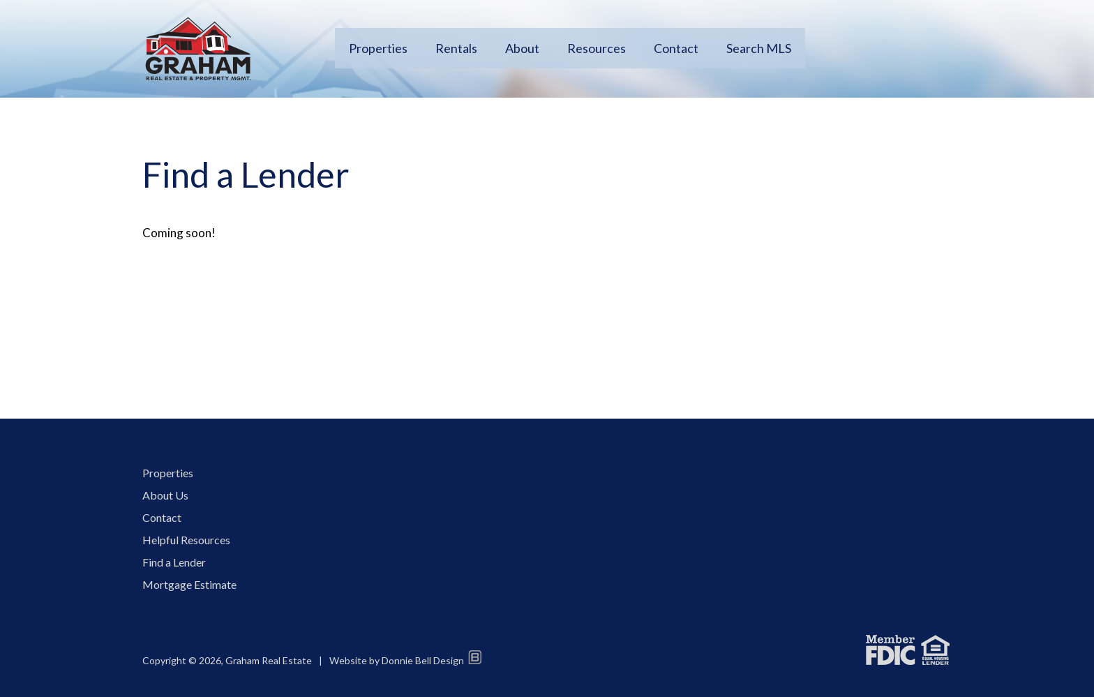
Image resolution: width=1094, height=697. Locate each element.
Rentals (456, 48)
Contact (676, 48)
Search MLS (758, 48)
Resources (596, 48)
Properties (378, 48)
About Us (165, 495)
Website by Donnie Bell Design (405, 660)
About (522, 48)
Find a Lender (174, 562)
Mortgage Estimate (189, 584)
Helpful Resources (186, 539)
